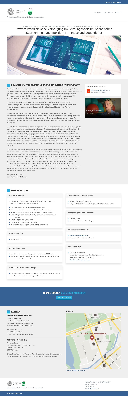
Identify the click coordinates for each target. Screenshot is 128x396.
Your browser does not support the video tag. (103, 108)
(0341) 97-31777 (93, 389)
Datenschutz (117, 2)
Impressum (108, 2)
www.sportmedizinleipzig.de (79, 235)
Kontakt (118, 12)
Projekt (98, 12)
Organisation (108, 12)
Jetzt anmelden (64, 297)
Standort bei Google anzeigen (80, 260)
